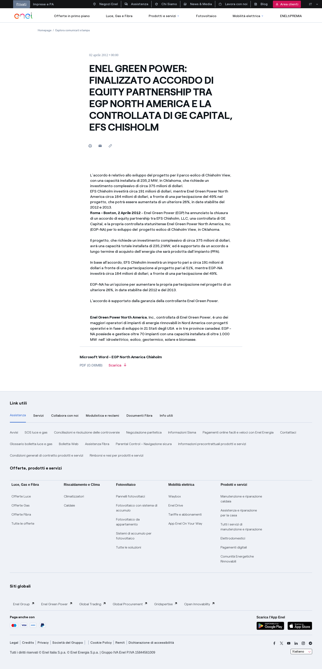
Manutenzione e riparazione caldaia (241, 498)
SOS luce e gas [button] (36, 432)
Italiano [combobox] (298, 651)
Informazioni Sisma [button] (182, 432)
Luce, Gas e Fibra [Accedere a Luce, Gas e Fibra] (119, 16)
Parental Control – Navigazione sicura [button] (144, 444)
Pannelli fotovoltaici (130, 496)
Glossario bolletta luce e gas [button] (31, 444)
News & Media (198, 4)
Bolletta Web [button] (68, 444)
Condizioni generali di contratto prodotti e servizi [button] (46, 455)
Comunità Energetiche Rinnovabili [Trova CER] (237, 558)
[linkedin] (296, 643)
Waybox (174, 496)
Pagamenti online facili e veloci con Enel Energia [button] (238, 432)
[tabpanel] (161, 444)
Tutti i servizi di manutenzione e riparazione (241, 526)
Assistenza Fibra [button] (97, 444)
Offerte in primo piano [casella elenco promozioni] (72, 16)
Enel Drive (175, 505)
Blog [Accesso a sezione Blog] (261, 4)
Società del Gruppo (67, 643)
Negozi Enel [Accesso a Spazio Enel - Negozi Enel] (105, 4)
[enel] (23, 15)
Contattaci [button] (288, 432)
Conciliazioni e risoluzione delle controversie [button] (87, 432)
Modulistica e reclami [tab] (102, 415)
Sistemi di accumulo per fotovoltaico (134, 535)
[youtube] (288, 643)
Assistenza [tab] (18, 415)
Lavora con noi (232, 4)
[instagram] (303, 643)
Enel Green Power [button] (57, 604)
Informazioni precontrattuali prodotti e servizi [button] (212, 444)
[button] (100, 145)
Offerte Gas (21, 505)
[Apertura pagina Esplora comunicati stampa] (72, 30)
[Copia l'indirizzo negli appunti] (110, 145)
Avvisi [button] (14, 432)
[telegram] (310, 643)
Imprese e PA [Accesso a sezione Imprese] (43, 4)
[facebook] (274, 643)
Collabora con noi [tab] (64, 415)
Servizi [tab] (38, 415)
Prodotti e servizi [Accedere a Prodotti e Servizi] (164, 16)
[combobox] (301, 651)
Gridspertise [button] (166, 604)
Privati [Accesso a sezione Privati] (21, 4)
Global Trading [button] (92, 604)
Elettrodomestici (233, 538)
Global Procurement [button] (130, 604)
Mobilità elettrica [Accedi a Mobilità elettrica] (248, 16)
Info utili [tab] (166, 415)
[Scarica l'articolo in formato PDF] (117, 366)
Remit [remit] (120, 643)
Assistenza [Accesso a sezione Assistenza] (136, 4)
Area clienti (286, 4)
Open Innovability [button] (199, 604)
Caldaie (69, 505)
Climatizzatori (74, 496)
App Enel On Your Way (185, 523)
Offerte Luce (21, 496)
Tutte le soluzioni (128, 547)
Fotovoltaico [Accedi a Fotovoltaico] (206, 16)
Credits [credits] (28, 643)
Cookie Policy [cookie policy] (101, 643)
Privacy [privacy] (43, 643)
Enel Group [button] (24, 604)
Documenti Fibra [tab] (139, 415)
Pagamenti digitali (234, 547)
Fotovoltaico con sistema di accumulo (136, 507)
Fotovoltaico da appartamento (128, 521)
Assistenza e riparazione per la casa (239, 512)
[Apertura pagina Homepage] (45, 30)
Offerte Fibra (21, 514)
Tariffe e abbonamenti (185, 514)
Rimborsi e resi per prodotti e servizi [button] (116, 455)
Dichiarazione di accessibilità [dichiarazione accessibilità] (151, 643)
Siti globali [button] (20, 586)
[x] (281, 643)
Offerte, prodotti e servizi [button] (36, 468)
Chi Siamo (166, 4)
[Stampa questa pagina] (90, 145)
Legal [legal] (14, 643)
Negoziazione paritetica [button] (144, 432)
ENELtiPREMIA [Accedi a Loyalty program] (291, 16)
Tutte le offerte (23, 523)
